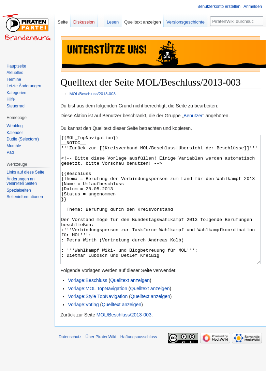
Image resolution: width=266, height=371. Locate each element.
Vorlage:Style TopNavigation (98, 322)
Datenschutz (70, 362)
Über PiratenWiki (101, 362)
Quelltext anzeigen (130, 306)
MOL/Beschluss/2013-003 (93, 93)
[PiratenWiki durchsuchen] (236, 21)
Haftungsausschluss (138, 362)
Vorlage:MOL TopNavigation (97, 314)
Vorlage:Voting (83, 330)
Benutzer (193, 115)
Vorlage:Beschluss (87, 306)
